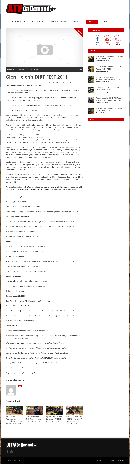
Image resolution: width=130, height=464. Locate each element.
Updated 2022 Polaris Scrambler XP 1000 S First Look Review (54, 419)
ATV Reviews (38, 21)
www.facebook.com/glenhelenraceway (35, 189)
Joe (20, 386)
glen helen (18, 373)
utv (34, 373)
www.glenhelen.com (58, 187)
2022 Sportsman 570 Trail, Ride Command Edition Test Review (33, 419)
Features (78, 21)
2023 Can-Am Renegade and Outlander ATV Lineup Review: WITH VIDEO (14, 420)
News (92, 21)
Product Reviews (59, 21)
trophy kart (27, 373)
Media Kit (121, 460)
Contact (112, 460)
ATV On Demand (17, 21)
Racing (79, 32)
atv (11, 373)
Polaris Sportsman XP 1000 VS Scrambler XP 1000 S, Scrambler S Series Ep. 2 (74, 420)
